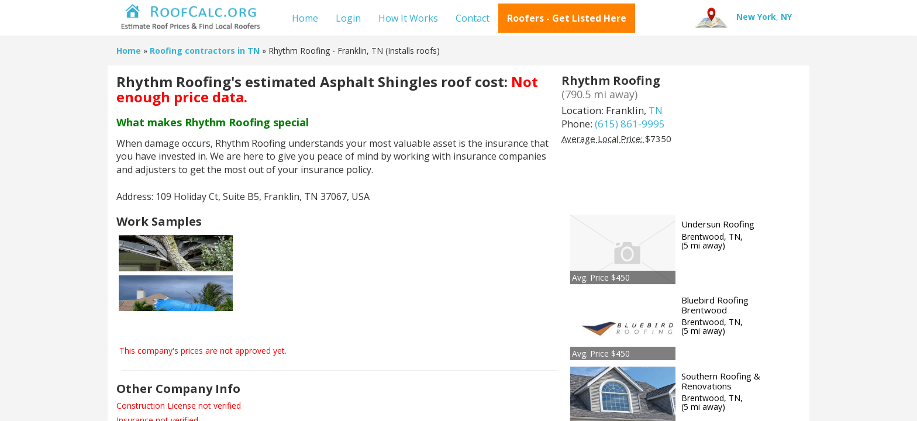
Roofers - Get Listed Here (566, 18)
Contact (472, 18)
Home (305, 18)
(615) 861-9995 (630, 123)
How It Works (408, 18)
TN (656, 110)
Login (348, 18)
